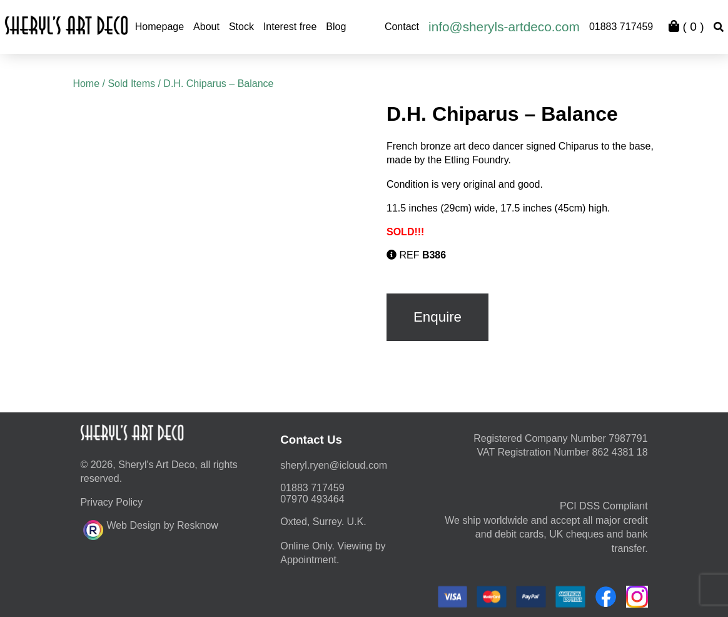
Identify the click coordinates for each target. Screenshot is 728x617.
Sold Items (131, 83)
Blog (336, 26)
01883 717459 (621, 26)
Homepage (159, 26)
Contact (402, 26)
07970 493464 (312, 499)
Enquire (437, 317)
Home (86, 83)
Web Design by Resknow (150, 528)
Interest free (289, 26)
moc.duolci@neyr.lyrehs (333, 465)
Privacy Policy (111, 502)
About (206, 26)
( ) (686, 26)
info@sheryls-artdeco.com (504, 26)
